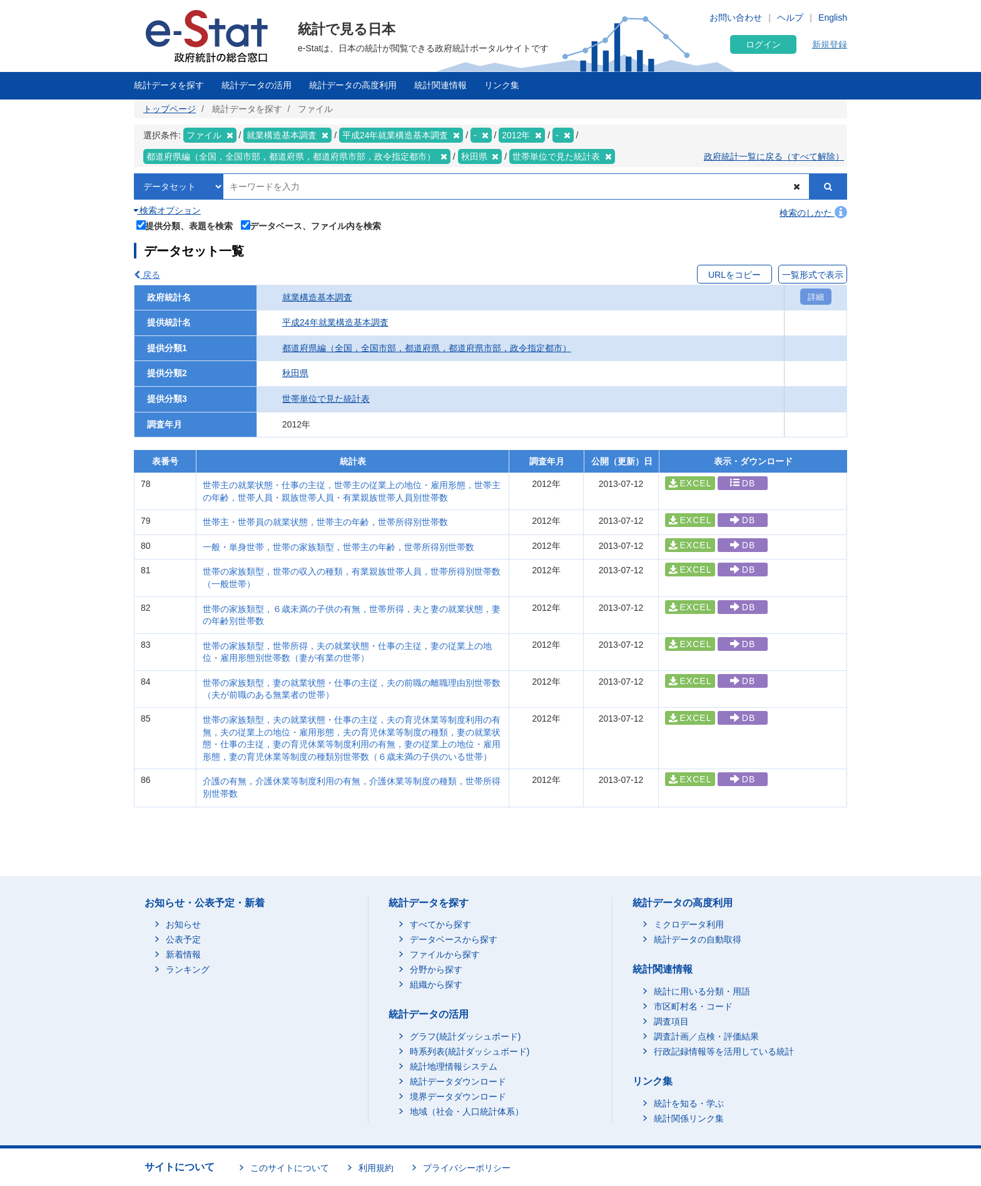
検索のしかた (813, 213)
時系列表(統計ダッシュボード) (469, 1051)
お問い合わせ (735, 17)
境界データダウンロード (458, 1096)
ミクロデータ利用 (689, 924)
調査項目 (671, 1021)
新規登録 (829, 44)
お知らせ (183, 924)
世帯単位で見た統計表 (326, 399)
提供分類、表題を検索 (185, 225)
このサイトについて (289, 1167)
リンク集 (501, 85)
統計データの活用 (256, 85)
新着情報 (183, 954)
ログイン (763, 44)
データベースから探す (453, 939)
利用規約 (376, 1167)
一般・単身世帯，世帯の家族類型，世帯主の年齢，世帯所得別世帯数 (338, 547)
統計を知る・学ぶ (689, 1103)
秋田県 (295, 373)
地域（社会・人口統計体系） (467, 1111)
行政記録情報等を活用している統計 (724, 1051)
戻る (147, 274)
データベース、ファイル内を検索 (311, 225)
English (832, 17)
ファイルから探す (445, 954)
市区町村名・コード (693, 1006)
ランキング (188, 969)
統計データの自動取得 (697, 939)
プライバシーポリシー (467, 1167)
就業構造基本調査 (317, 297)
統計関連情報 (440, 85)
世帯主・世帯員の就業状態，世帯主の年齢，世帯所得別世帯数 (325, 522)
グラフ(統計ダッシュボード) (465, 1036)
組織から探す (436, 984)
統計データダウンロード (458, 1081)
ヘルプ (790, 17)
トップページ (169, 109)
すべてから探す (440, 924)
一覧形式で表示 (812, 275)
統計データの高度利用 (353, 85)
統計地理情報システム (453, 1066)
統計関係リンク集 (689, 1118)
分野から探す (436, 969)
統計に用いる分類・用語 (702, 991)
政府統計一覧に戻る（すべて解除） (774, 156)
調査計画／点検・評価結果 (706, 1036)
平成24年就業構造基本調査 (335, 322)
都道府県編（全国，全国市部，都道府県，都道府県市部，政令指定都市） (426, 348)
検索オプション (167, 210)
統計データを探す (169, 85)
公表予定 (183, 939)
